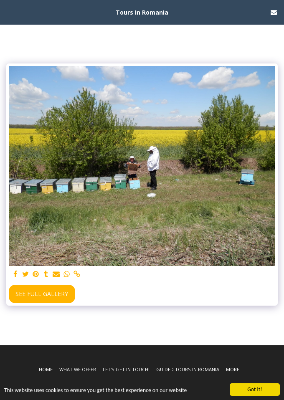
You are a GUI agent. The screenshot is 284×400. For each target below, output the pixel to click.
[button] (9, 11)
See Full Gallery (41, 294)
